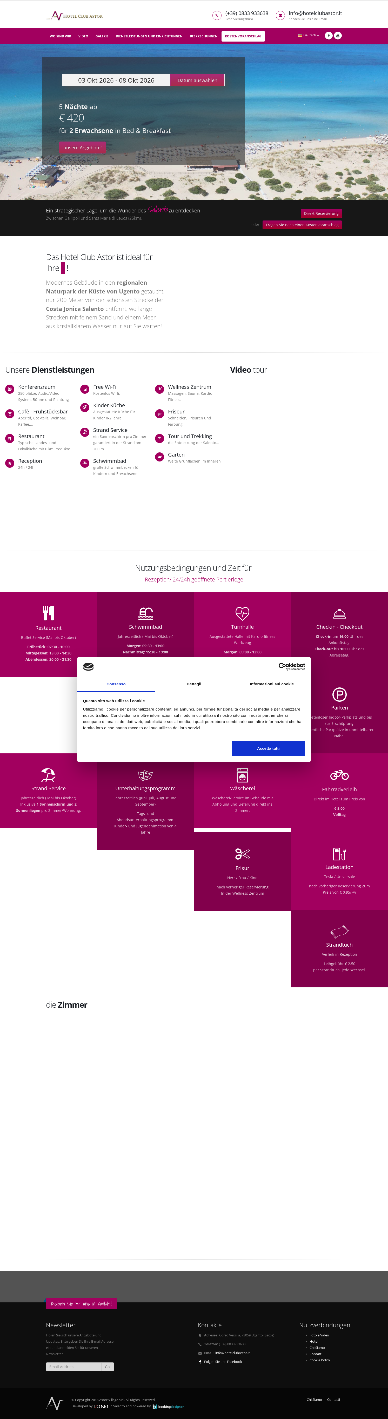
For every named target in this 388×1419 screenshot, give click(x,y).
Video (83, 36)
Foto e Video (319, 1335)
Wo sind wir (60, 36)
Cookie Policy (320, 1360)
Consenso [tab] (115, 684)
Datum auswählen (197, 80)
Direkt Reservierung (321, 213)
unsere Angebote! (82, 147)
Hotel (314, 1341)
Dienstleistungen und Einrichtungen (149, 36)
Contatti (316, 1354)
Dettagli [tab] (194, 684)
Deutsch (308, 35)
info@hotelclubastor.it (232, 1353)
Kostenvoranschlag (243, 36)
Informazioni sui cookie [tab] (272, 684)
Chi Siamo (317, 1348)
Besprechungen (204, 36)
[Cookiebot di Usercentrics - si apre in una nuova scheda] (282, 667)
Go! (108, 1366)
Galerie (102, 36)
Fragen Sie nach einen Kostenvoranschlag (302, 224)
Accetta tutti (268, 748)
